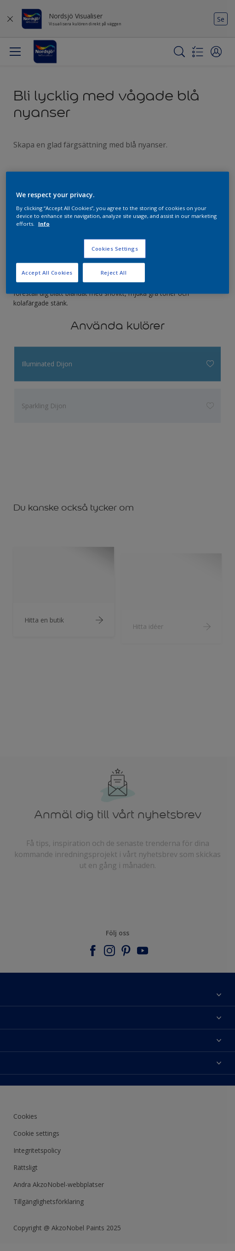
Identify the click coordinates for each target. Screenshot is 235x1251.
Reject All (114, 272)
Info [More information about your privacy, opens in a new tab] (44, 223)
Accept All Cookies (47, 272)
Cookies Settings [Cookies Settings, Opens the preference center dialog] (115, 248)
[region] (117, 233)
